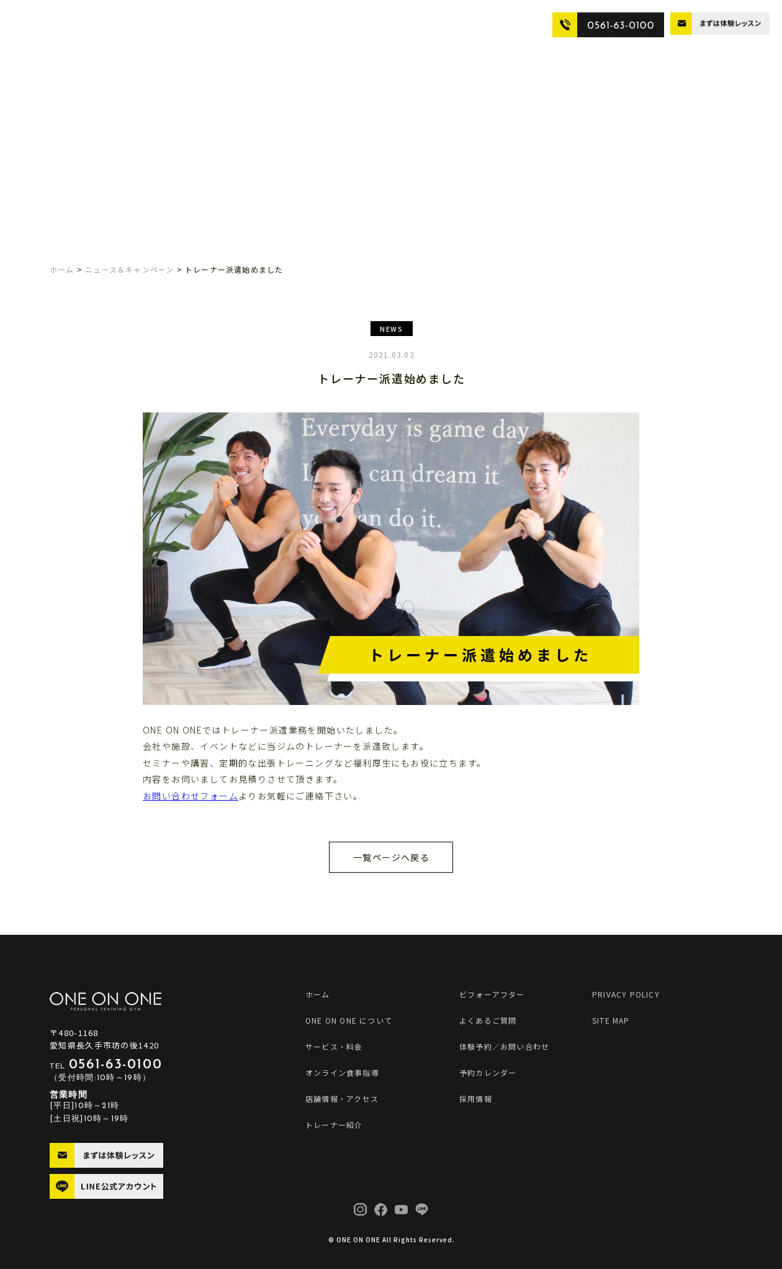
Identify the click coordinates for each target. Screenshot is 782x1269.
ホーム (62, 269)
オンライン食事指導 (238, 24)
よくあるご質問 (514, 24)
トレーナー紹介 (383, 24)
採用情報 (475, 1098)
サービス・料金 (170, 24)
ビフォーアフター (449, 24)
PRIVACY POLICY (626, 994)
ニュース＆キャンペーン (129, 269)
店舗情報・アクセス (315, 24)
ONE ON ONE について (95, 24)
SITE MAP (611, 1020)
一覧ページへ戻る (391, 857)
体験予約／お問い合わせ (504, 1046)
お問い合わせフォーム (190, 795)
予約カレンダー (487, 1072)
